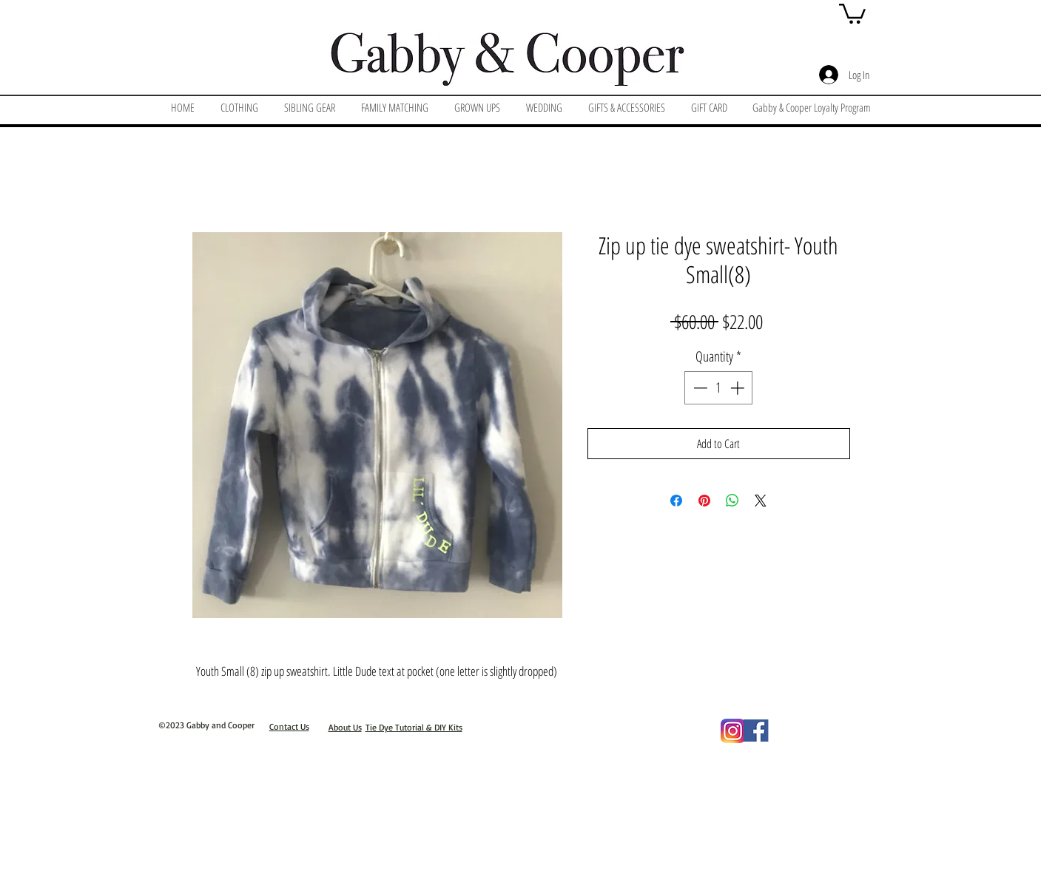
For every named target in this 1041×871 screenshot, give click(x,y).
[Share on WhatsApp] (732, 500)
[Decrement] (699, 388)
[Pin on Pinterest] (704, 500)
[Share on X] (760, 500)
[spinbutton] (719, 388)
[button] (852, 12)
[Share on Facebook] (676, 500)
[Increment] (739, 388)
